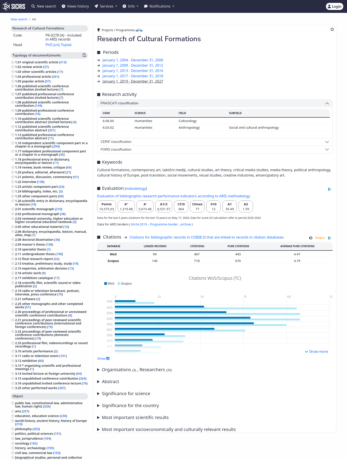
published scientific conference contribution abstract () (42, 128)
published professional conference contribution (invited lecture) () (44, 95)
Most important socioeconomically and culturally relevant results (169, 429)
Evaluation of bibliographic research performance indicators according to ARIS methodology (173, 196)
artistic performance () (40, 351)
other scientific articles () (42, 72)
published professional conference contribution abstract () (44, 136)
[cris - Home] (14, 6)
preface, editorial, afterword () (46, 172)
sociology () (26, 443)
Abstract (110, 381)
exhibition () (33, 361)
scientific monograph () (42, 209)
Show (103, 358)
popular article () (36, 81)
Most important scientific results (135, 417)
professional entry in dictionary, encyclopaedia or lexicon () (42, 161)
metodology (136, 188)
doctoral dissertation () (41, 239)
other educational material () (45, 227)
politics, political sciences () (38, 433)
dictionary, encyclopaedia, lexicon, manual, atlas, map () (51, 233)
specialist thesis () (36, 249)
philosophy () (27, 429)
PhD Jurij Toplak (59, 44)
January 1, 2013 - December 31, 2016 (132, 70)
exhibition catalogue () (41, 278)
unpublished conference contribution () (54, 378)
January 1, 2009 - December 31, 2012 (132, 65)
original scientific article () (44, 62)
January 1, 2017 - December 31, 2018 (132, 76)
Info (129, 6)
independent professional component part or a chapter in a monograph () (50, 153)
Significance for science (126, 393)
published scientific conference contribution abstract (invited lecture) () (45, 120)
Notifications (158, 6)
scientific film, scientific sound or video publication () (48, 284)
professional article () (40, 76)
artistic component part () (43, 186)
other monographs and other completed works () (49, 305)
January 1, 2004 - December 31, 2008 (132, 60)
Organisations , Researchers (137, 370)
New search (43, 6)
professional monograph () (44, 214)
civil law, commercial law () (37, 453)
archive (185, 224)
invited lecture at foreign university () (52, 373)
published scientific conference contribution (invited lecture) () (42, 87)
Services (104, 6)
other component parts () (43, 196)
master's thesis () (37, 244)
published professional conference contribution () (44, 112)
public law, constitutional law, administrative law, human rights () (49, 404)
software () (31, 299)
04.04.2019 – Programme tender (155, 224)
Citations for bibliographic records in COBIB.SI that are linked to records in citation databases (206, 237)
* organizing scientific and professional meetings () (48, 367)
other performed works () (44, 388)
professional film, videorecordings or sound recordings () (51, 344)
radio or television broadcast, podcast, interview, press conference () (47, 292)
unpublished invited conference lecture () (55, 383)
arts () (22, 411)
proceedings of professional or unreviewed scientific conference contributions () (50, 313)
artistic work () (34, 273)
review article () (35, 67)
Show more (316, 351)
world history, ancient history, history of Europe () (51, 422)
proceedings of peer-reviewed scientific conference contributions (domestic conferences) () (48, 334)
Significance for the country (130, 405)
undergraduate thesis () (42, 254)
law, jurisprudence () (33, 438)
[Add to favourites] (332, 29)
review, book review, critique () (46, 167)
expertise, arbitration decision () (48, 268)
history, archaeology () (34, 448)
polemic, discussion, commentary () (50, 177)
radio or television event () (44, 356)
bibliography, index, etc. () (42, 191)
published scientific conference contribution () (42, 104)
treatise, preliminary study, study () (50, 263)
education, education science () (41, 416)
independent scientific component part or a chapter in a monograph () (51, 144)
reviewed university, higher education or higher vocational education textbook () (49, 220)
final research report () (40, 259)
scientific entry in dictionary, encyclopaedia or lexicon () (51, 202)
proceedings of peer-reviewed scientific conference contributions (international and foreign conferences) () (48, 323)
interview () (33, 182)
